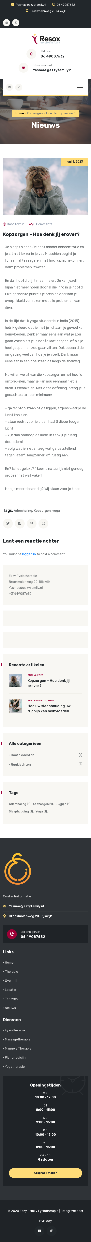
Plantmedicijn (15, 1057)
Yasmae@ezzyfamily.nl (31, 5)
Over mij (11, 981)
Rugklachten (21, 764)
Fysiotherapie (15, 1030)
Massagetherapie (17, 1039)
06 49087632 (66, 5)
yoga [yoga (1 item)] (41, 811)
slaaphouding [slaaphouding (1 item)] (21, 811)
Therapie (11, 971)
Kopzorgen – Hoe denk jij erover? (49, 683)
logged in (29, 554)
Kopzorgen (42, 511)
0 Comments (42, 224)
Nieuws (10, 1008)
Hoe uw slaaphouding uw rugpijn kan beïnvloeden (49, 708)
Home (9, 962)
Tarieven (11, 999)
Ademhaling (23, 511)
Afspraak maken (45, 1173)
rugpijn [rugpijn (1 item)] (62, 804)
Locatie (10, 990)
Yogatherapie (15, 1067)
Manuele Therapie (18, 1048)
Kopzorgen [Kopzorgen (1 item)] (43, 804)
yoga (56, 511)
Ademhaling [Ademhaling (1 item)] (19, 804)
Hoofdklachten (22, 755)
